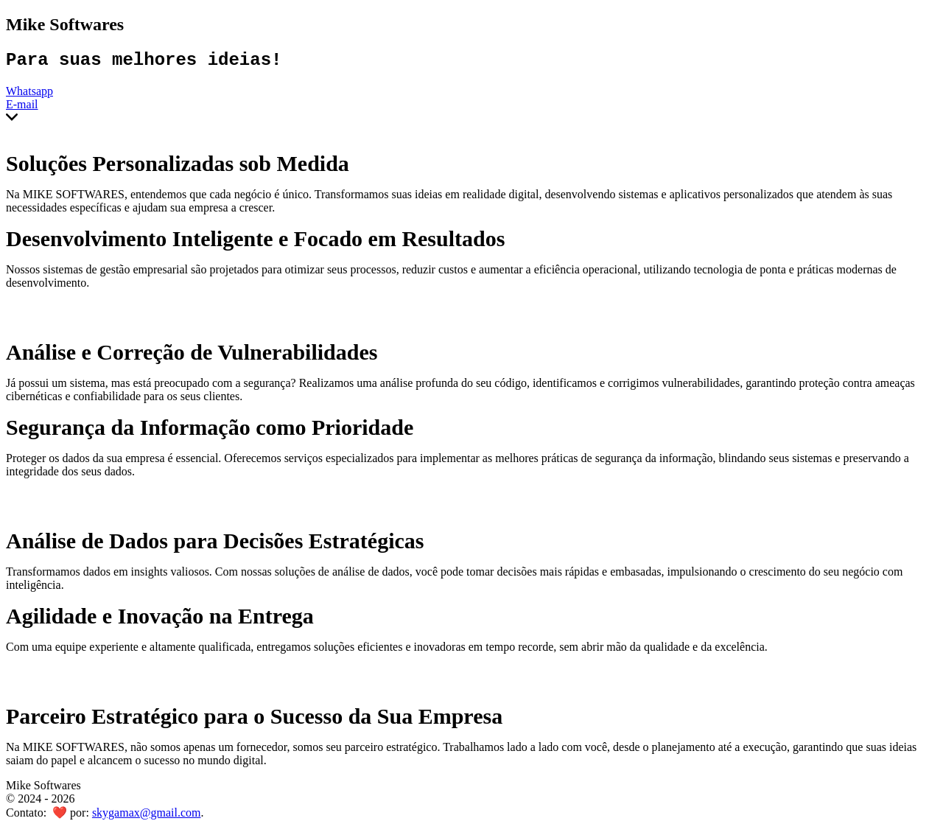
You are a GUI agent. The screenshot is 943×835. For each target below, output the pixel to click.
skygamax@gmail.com (146, 816)
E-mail (22, 108)
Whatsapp (29, 94)
